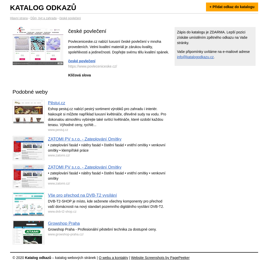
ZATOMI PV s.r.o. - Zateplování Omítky (84, 139)
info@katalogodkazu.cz (195, 57)
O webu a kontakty (113, 258)
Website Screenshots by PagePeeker (160, 258)
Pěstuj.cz (56, 102)
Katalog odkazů (43, 8)
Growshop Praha (64, 223)
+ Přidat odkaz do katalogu (232, 7)
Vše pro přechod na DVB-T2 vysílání (82, 195)
